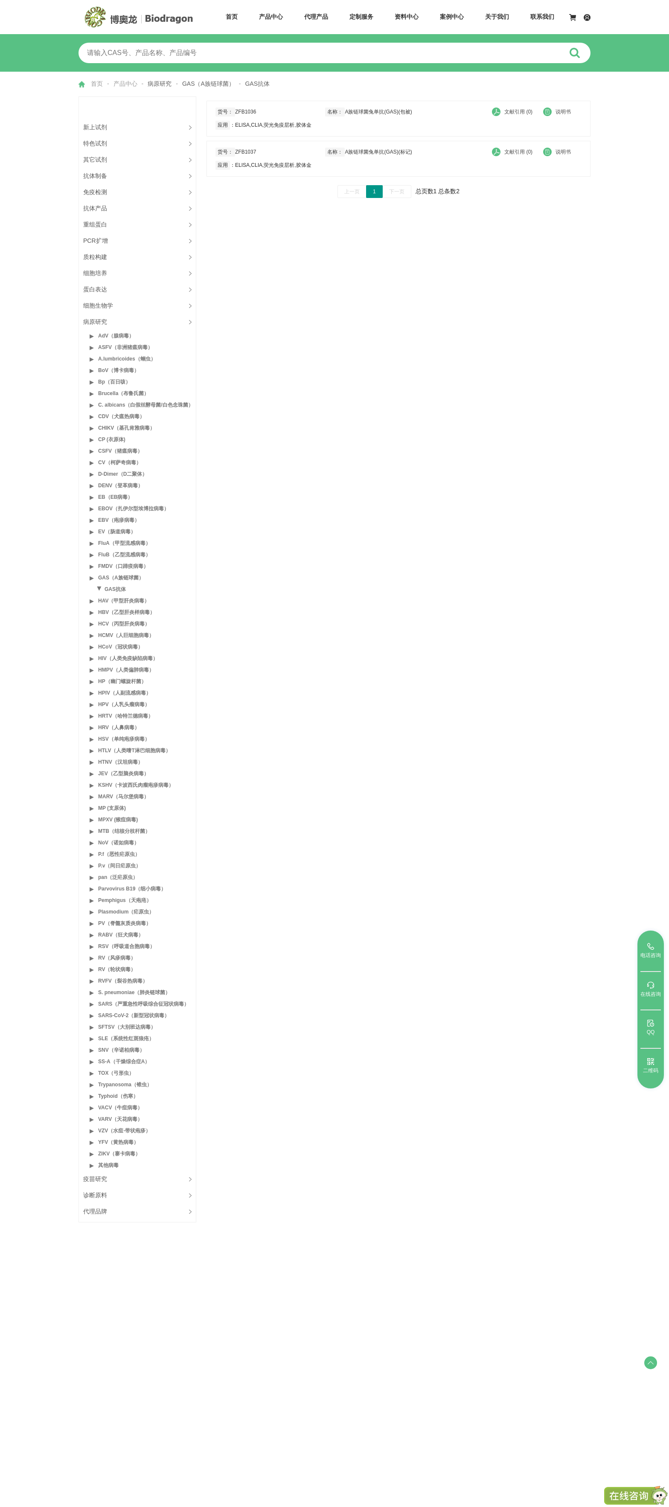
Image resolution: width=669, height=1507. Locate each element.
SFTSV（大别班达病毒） (127, 1027)
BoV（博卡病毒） (118, 370)
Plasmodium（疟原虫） (126, 912)
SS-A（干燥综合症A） (124, 1062)
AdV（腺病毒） (116, 336)
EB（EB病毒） (115, 497)
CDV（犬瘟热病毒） (121, 416)
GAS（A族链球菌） (121, 578)
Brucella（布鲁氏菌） (123, 393)
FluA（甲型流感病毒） (124, 543)
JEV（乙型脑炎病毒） (123, 774)
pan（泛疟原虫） (118, 877)
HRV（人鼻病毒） (119, 727)
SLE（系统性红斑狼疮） (126, 1039)
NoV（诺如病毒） (118, 843)
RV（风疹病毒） (117, 958)
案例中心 (452, 16)
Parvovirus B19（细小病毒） (132, 889)
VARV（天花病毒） (120, 1119)
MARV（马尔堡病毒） (123, 797)
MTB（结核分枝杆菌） (124, 831)
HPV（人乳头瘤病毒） (124, 704)
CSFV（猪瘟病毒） (120, 451)
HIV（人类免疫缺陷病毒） (128, 658)
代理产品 (316, 16)
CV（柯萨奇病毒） (119, 462)
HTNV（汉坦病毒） (120, 762)
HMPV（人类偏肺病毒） (126, 670)
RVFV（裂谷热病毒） (123, 981)
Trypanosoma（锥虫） (125, 1085)
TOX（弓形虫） (116, 1073)
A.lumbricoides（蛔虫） (127, 359)
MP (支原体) (112, 808)
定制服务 (361, 16)
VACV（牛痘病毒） (120, 1108)
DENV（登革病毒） (120, 486)
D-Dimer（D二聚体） (122, 474)
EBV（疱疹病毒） (119, 520)
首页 (232, 16)
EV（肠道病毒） (117, 532)
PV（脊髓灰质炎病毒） (124, 923)
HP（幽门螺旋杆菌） (122, 681)
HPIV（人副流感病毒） (124, 693)
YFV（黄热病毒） (118, 1142)
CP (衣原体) (111, 439)
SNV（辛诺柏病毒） (121, 1050)
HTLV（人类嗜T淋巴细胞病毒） (134, 751)
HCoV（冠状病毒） (120, 647)
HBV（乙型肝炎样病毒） (126, 612)
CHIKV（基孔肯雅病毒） (126, 428)
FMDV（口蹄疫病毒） (123, 566)
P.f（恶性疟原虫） (119, 854)
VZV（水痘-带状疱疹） (124, 1131)
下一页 (396, 192)
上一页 (352, 192)
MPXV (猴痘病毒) (118, 820)
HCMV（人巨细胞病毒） (126, 635)
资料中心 (407, 16)
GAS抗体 (115, 589)
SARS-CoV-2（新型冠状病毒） (133, 1015)
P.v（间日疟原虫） (119, 866)
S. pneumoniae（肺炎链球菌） (134, 992)
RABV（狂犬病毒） (120, 935)
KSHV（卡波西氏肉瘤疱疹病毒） (136, 785)
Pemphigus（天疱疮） (124, 900)
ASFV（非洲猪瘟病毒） (125, 347)
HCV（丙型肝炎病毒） (124, 624)
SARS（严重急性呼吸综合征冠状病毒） (143, 1004)
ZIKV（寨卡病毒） (119, 1154)
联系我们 (542, 16)
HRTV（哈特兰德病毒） (125, 716)
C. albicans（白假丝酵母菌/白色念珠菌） (145, 405)
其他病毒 (108, 1165)
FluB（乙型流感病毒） (124, 555)
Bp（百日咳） (114, 382)
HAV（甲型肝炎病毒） (123, 601)
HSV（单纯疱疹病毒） (124, 739)
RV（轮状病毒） (117, 969)
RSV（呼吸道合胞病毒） (126, 946)
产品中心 (271, 16)
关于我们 (497, 16)
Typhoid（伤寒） (118, 1096)
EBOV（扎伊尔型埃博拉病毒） (133, 509)
